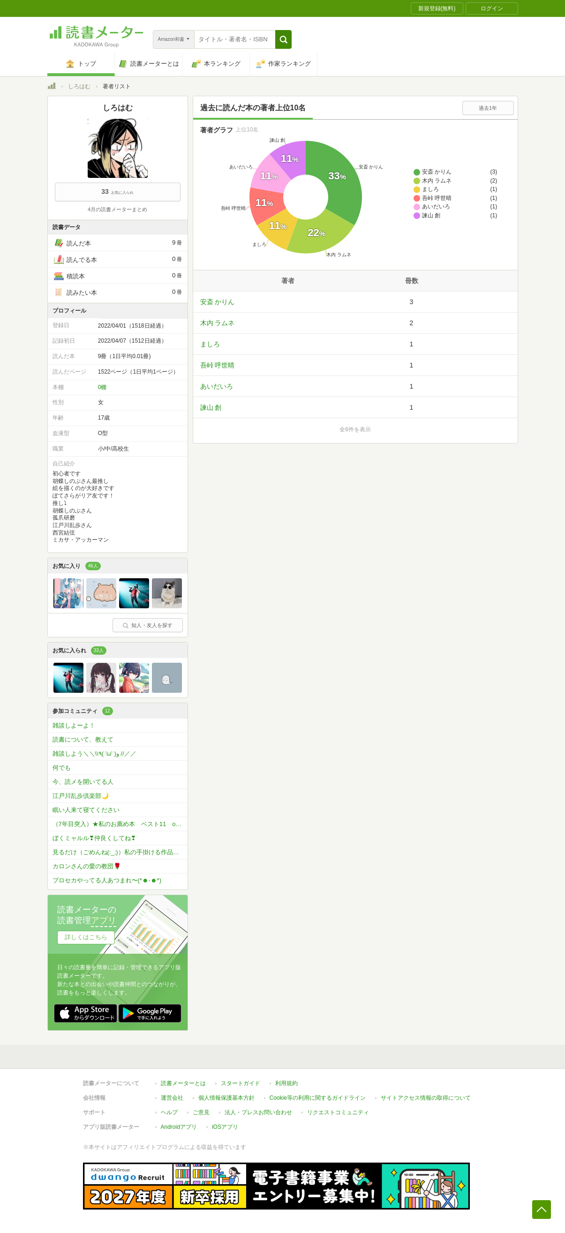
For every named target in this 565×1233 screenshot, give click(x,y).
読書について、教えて (83, 739)
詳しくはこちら (86, 937)
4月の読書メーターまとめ (117, 209)
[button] (283, 39)
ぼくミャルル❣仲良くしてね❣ (94, 838)
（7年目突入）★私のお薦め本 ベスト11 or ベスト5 (120, 823)
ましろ (210, 344)
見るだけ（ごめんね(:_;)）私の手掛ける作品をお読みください (120, 852)
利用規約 (286, 1083)
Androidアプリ (179, 1127)
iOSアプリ (225, 1127)
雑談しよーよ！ (74, 725)
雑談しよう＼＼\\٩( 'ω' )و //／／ (94, 753)
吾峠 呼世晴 (217, 365)
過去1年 (488, 108)
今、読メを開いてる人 (83, 781)
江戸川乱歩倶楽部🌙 (81, 795)
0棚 (102, 387)
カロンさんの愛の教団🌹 (87, 866)
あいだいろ (216, 386)
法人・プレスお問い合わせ (258, 1112)
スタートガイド (240, 1083)
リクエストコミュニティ (338, 1112)
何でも (62, 767)
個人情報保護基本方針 (226, 1098)
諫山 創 (211, 407)
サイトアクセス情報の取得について (426, 1098)
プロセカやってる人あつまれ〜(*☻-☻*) (107, 880)
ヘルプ (169, 1112)
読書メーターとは (183, 1083)
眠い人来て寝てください (86, 809)
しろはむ (79, 86)
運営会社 (172, 1098)
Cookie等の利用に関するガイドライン (318, 1098)
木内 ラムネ (217, 323)
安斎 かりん (217, 302)
